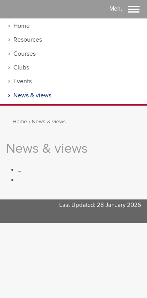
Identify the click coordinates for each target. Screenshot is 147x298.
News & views (32, 95)
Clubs (21, 67)
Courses (24, 54)
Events (22, 81)
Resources (27, 40)
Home (21, 26)
